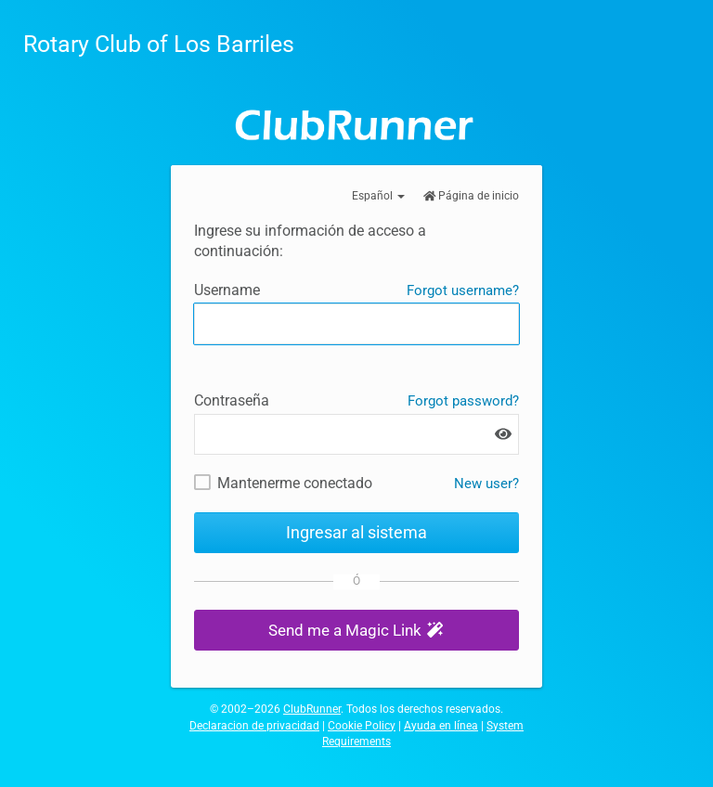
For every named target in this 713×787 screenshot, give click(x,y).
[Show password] (503, 434)
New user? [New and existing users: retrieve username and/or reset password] (486, 483)
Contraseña (231, 400)
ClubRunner (312, 709)
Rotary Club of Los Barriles (158, 44)
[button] (356, 631)
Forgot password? (463, 401)
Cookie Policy (361, 725)
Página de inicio (471, 195)
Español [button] (378, 195)
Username (227, 290)
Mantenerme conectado (294, 483)
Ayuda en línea (441, 725)
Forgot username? (463, 290)
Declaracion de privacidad (254, 725)
